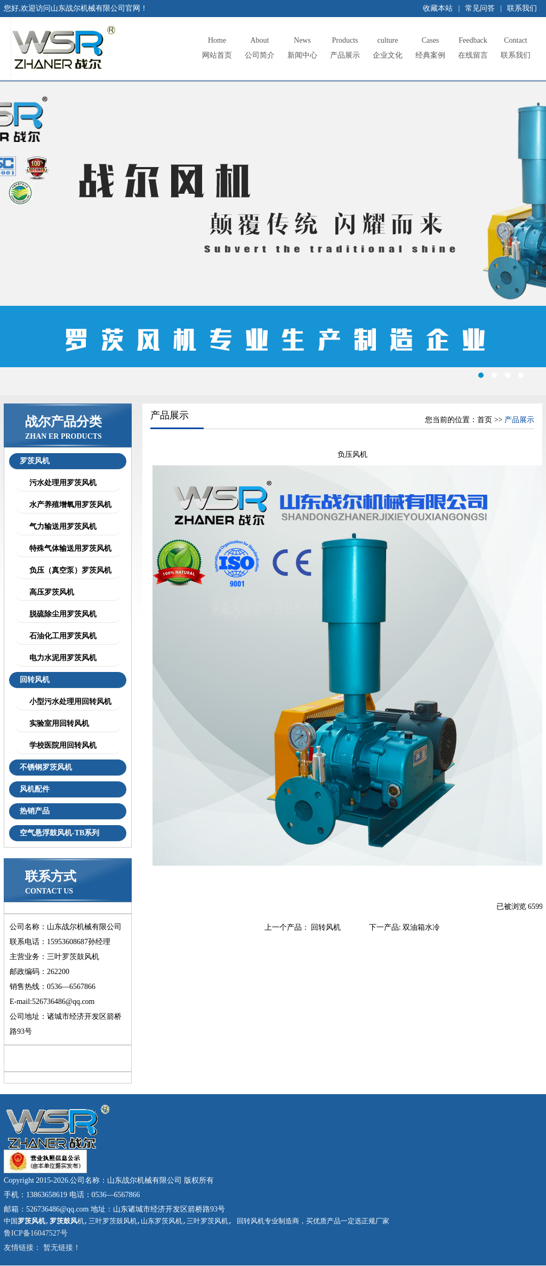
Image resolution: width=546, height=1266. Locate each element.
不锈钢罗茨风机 (46, 767)
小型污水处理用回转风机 (68, 702)
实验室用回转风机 (57, 723)
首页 (484, 420)
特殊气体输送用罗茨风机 (68, 548)
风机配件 (35, 789)
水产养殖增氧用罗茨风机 (68, 505)
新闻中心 (302, 46)
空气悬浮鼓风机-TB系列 (59, 833)
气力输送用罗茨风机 (61, 527)
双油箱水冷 (421, 927)
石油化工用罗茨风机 (61, 636)
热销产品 (35, 811)
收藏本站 (438, 8)
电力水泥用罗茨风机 (61, 658)
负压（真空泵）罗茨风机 (68, 570)
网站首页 (217, 46)
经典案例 (430, 46)
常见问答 (480, 8)
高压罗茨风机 (50, 592)
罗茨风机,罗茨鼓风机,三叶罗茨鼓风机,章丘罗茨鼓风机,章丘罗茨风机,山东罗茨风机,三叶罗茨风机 (273, 238)
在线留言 (473, 46)
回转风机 (35, 680)
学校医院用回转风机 (61, 745)
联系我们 (522, 8)
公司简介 (259, 46)
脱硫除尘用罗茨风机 (61, 614)
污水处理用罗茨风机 (61, 483)
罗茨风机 (35, 461)
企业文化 (387, 46)
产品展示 (345, 46)
